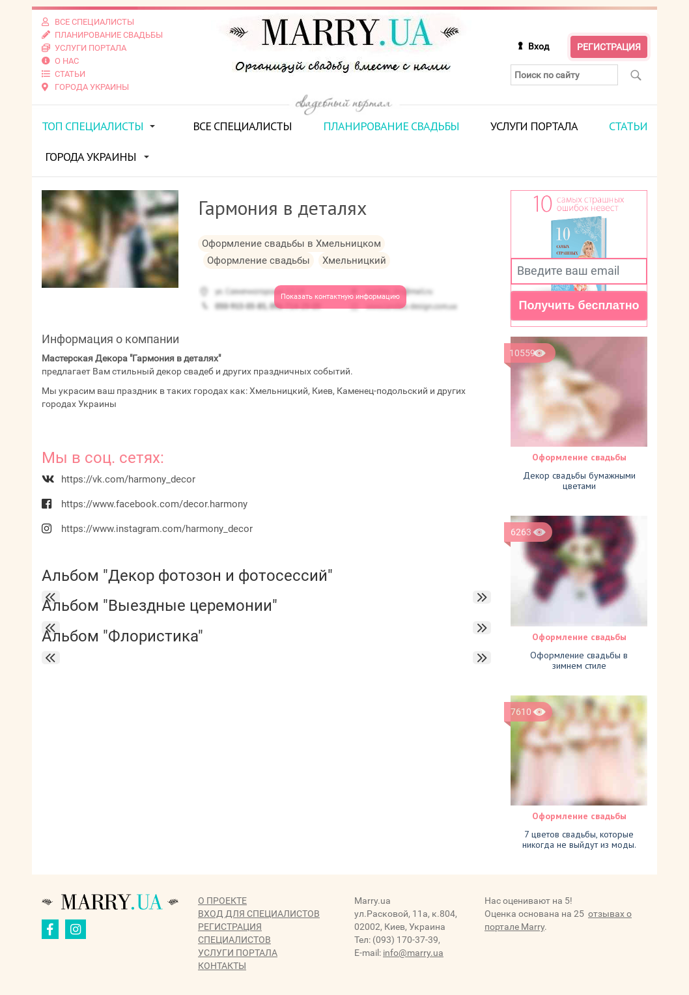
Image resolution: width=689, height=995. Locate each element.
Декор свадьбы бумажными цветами (579, 480)
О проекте (222, 900)
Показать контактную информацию (340, 296)
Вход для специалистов (259, 913)
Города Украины (90, 156)
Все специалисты (242, 126)
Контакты (222, 965)
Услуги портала (534, 126)
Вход (538, 46)
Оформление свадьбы (579, 457)
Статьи (628, 126)
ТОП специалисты (92, 126)
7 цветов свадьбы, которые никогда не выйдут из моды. (579, 839)
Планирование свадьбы (391, 126)
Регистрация (609, 47)
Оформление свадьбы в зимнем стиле (579, 660)
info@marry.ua (413, 952)
